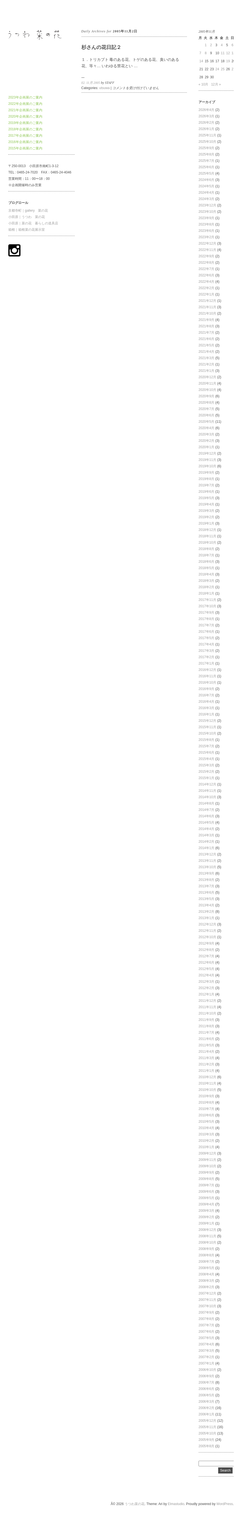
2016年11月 (207, 676)
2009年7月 (206, 1185)
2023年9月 (206, 218)
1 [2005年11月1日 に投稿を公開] (206, 45)
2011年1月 (206, 1071)
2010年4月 (206, 1128)
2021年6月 (206, 339)
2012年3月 (206, 982)
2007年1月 (206, 1363)
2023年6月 (206, 231)
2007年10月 (207, 1306)
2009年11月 (207, 1160)
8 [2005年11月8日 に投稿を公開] (206, 53)
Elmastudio (176, 1504)
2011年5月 (206, 1045)
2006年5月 (206, 1395)
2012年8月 (206, 950)
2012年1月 (206, 994)
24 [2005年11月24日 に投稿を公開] (217, 69)
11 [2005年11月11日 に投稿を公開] (222, 53)
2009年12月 (207, 1153)
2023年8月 (206, 224)
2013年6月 (206, 892)
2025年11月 (207, 135)
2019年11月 (207, 460)
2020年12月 (207, 377)
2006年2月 (206, 1408)
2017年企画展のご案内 (25, 136)
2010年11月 (207, 1083)
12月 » (216, 84)
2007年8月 (206, 1319)
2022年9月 (206, 256)
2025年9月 (206, 148)
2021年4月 (206, 352)
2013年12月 (207, 854)
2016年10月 (207, 682)
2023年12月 (207, 205)
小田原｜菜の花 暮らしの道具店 (33, 223)
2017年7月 (206, 625)
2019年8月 (206, 479)
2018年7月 (206, 555)
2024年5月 (206, 186)
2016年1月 (206, 714)
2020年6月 (206, 415)
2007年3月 (206, 1351)
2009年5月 (206, 1198)
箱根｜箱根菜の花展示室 (26, 230)
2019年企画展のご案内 (25, 123)
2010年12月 (207, 1077)
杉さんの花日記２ (101, 47)
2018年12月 (207, 530)
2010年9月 (206, 1096)
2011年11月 (207, 1007)
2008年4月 (206, 1274)
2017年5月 (206, 638)
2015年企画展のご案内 (25, 148)
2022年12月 (207, 243)
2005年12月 (207, 1421)
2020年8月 (206, 402)
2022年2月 (206, 288)
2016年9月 (206, 689)
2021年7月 (206, 332)
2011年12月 (207, 1001)
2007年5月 (206, 1338)
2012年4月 (206, 975)
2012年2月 (206, 988)
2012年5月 (206, 969)
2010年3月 (206, 1134)
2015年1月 (206, 778)
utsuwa (104, 88)
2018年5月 (206, 568)
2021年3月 (206, 358)
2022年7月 (206, 269)
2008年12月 (207, 1230)
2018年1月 (206, 593)
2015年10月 (207, 733)
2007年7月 (206, 1325)
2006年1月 (206, 1414)
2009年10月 (207, 1166)
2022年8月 (206, 262)
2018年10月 (207, 542)
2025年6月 (206, 167)
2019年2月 (206, 517)
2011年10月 (207, 1013)
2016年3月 (206, 708)
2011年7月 (206, 1032)
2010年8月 (206, 1102)
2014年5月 (206, 822)
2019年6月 (206, 492)
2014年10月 (207, 797)
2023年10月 (207, 212)
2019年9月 (206, 472)
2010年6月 (206, 1115)
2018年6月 (206, 562)
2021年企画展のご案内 (25, 110)
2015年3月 (206, 765)
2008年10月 (207, 1242)
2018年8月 (206, 549)
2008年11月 (207, 1236)
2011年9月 (206, 1020)
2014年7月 (206, 810)
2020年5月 (206, 422)
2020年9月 (206, 396)
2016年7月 (206, 695)
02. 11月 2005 (90, 83)
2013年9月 (206, 873)
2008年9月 (206, 1249)
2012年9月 (206, 943)
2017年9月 (206, 612)
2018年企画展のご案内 (25, 129)
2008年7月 (206, 1262)
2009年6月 (206, 1192)
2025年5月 (206, 173)
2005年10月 (207, 1433)
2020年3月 (206, 434)
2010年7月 (206, 1109)
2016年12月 (207, 670)
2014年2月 (206, 842)
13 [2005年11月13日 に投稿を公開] (233, 53)
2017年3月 (206, 651)
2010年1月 (206, 1147)
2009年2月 (206, 1217)
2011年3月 (206, 1058)
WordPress (225, 1504)
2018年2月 (206, 587)
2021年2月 (206, 364)
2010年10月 (207, 1090)
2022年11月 (207, 250)
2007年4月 (206, 1344)
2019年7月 (206, 485)
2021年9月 (206, 320)
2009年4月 (206, 1204)
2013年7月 (206, 886)
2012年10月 (207, 937)
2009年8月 (206, 1179)
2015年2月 (206, 772)
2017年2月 (206, 657)
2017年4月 (206, 644)
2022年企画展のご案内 (25, 104)
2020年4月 (206, 428)
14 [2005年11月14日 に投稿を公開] (201, 61)
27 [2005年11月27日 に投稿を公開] (233, 69)
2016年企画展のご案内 (25, 142)
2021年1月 (206, 371)
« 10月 (203, 84)
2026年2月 (206, 122)
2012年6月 (206, 962)
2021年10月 (207, 313)
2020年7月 (206, 409)
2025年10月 (207, 142)
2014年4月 (206, 829)
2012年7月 (206, 956)
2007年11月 (207, 1300)
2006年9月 (206, 1376)
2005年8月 (206, 1446)
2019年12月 (207, 453)
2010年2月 (206, 1141)
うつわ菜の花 (18, 13)
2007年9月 (206, 1312)
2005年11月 (207, 1427)
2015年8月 (206, 740)
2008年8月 (206, 1255)
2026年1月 (206, 129)
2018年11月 (207, 536)
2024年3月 (206, 199)
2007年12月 (207, 1293)
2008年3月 (206, 1281)
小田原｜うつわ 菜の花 (26, 217)
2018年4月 (206, 574)
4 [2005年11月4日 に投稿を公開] (222, 45)
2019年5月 (206, 498)
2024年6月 (206, 180)
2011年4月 (206, 1052)
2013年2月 (206, 912)
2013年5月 (206, 899)
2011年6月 (206, 1039)
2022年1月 (206, 294)
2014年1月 (206, 848)
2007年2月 (206, 1357)
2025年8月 (206, 154)
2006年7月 (206, 1382)
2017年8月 (206, 619)
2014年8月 (206, 803)
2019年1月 (206, 523)
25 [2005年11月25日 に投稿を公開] (222, 69)
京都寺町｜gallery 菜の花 (28, 210)
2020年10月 (207, 390)
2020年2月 (206, 441)
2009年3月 (206, 1211)
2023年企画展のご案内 (25, 97)
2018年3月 (206, 581)
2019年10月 (207, 466)
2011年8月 (206, 1026)
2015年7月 (206, 746)
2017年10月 (207, 606)
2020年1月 (206, 447)
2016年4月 (206, 702)
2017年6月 (206, 632)
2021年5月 (206, 345)
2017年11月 (207, 600)
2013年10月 (207, 867)
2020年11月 (207, 383)
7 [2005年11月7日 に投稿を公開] (200, 53)
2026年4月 (206, 110)
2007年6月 (206, 1332)
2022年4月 (206, 282)
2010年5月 (206, 1122)
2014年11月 (207, 791)
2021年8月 (206, 326)
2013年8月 (206, 880)
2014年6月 (206, 816)
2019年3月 (206, 511)
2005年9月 (206, 1440)
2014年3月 (206, 835)
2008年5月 (206, 1268)
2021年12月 (207, 301)
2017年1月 (206, 663)
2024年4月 (206, 192)
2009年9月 (206, 1172)
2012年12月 (207, 924)
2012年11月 (207, 931)
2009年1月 (206, 1223)
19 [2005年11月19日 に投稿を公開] (228, 61)
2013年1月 (206, 918)
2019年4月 (206, 504)
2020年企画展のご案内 (25, 116)
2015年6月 (206, 752)
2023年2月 (206, 237)
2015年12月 (207, 721)
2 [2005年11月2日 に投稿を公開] (211, 45)
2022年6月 (206, 275)
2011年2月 (206, 1064)
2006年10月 (207, 1370)
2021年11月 (207, 307)
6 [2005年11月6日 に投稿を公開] (232, 45)
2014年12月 (207, 784)
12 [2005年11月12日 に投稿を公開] (228, 53)
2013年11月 (207, 861)
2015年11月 (207, 727)
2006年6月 (206, 1389)
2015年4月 (206, 759)
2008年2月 (206, 1287)
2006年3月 (206, 1402)
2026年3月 (206, 116)
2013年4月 (206, 905)
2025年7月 (206, 161)
